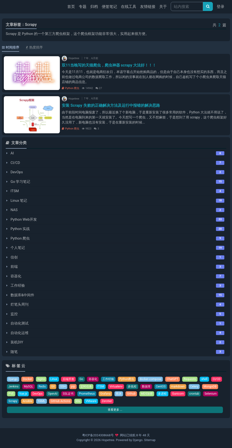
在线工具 (128, 6)
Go (84, 379)
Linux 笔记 (19, 200)
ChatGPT (179, 379)
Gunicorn (203, 394)
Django (13, 379)
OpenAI (73, 394)
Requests (197, 379)
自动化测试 (19, 323)
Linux (55, 379)
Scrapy (46, 401)
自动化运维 (19, 333)
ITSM (15, 191)
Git (68, 387)
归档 (94, 6)
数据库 (164, 387)
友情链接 (147, 6)
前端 (14, 266)
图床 (141, 394)
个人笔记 (18, 248)
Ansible (62, 401)
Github (154, 394)
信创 (14, 257)
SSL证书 (89, 394)
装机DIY (17, 342)
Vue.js (42, 394)
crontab (13, 401)
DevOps (17, 172)
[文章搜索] (208, 6)
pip (88, 387)
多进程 (186, 394)
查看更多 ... (115, 411)
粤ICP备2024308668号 (98, 435)
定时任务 (102, 387)
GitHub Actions (96, 401)
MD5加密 (170, 394)
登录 (220, 6)
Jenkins (27, 387)
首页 (72, 6)
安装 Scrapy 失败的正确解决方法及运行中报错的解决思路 (111, 105)
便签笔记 (109, 6)
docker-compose (156, 379)
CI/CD (15, 163)
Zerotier (143, 401)
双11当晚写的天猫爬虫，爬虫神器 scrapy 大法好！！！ (109, 65)
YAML (76, 401)
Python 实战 (20, 229)
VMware (127, 401)
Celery (214, 387)
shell (212, 379)
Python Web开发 (24, 219)
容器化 (16, 276)
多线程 (149, 387)
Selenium (30, 401)
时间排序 (10, 47)
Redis (57, 387)
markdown (197, 387)
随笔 (14, 352)
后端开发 (70, 379)
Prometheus (108, 394)
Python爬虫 (131, 379)
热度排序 (34, 47)
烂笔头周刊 (19, 304)
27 (99, 88)
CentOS (180, 387)
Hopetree (108, 440)
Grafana (127, 394)
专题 (82, 6)
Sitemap (150, 440)
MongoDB (15, 394)
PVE (30, 394)
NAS (14, 210)
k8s (114, 401)
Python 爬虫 (70, 88)
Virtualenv (133, 387)
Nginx (42, 379)
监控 (14, 314)
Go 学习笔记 (20, 181)
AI (12, 153)
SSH (78, 387)
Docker (28, 379)
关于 (163, 6)
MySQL (43, 387)
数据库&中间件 (22, 295)
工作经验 (18, 285)
